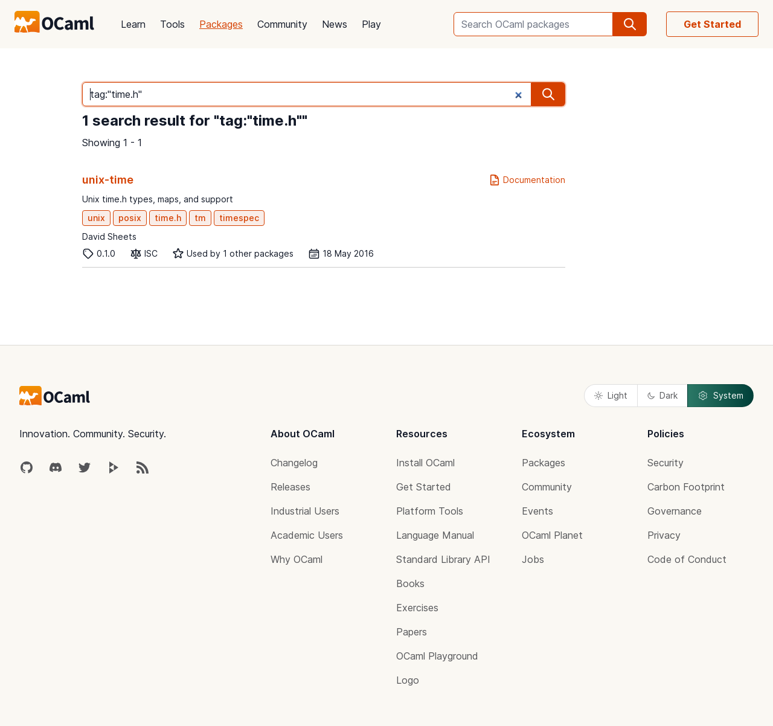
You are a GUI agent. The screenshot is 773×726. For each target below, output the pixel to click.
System (720, 395)
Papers (411, 632)
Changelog (294, 463)
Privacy (664, 535)
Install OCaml (425, 463)
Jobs (533, 559)
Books (410, 583)
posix (129, 218)
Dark (662, 395)
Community (282, 24)
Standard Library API (443, 559)
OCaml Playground (437, 656)
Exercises (417, 608)
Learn (133, 24)
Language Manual (435, 535)
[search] (630, 24)
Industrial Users (305, 511)
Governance (674, 511)
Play (371, 24)
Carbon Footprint (686, 487)
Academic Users (307, 535)
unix (96, 218)
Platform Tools (429, 511)
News (334, 24)
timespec (239, 218)
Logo (407, 680)
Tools (172, 24)
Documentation (527, 180)
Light (610, 395)
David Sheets (109, 236)
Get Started (712, 24)
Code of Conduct (686, 559)
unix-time (107, 179)
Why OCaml (296, 559)
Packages (221, 24)
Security (665, 463)
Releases (290, 487)
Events (537, 511)
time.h (168, 218)
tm (200, 218)
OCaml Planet (552, 535)
